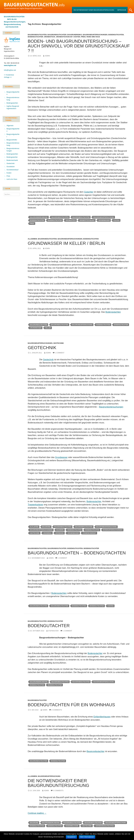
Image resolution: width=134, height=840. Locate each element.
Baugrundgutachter (57, 35)
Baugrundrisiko (74, 35)
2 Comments (56, 710)
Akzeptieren (71, 837)
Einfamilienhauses (101, 717)
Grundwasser (104, 220)
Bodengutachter (35, 37)
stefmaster (53, 631)
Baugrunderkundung (39, 217)
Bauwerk (60, 530)
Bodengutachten (116, 35)
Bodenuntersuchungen (112, 530)
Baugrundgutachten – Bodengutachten (77, 552)
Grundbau (47, 533)
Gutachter (88, 192)
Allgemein (32, 239)
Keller (48, 328)
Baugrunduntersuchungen (95, 35)
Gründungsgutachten (104, 826)
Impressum (121, 10)
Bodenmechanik (72, 826)
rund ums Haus (93, 37)
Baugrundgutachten (37, 35)
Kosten (77, 37)
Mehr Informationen (87, 837)
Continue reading (37, 813)
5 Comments (58, 791)
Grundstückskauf (64, 37)
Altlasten (34, 527)
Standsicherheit (89, 533)
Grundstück (49, 37)
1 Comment (59, 353)
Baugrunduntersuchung (103, 217)
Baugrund (46, 527)
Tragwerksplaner (35, 505)
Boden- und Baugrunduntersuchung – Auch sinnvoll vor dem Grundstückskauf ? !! (79, 46)
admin (47, 56)
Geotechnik (58, 343)
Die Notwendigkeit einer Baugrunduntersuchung (94, 10)
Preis (83, 37)
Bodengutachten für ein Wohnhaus (71, 704)
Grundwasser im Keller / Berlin (66, 243)
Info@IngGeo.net (10, 70)
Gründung (59, 533)
